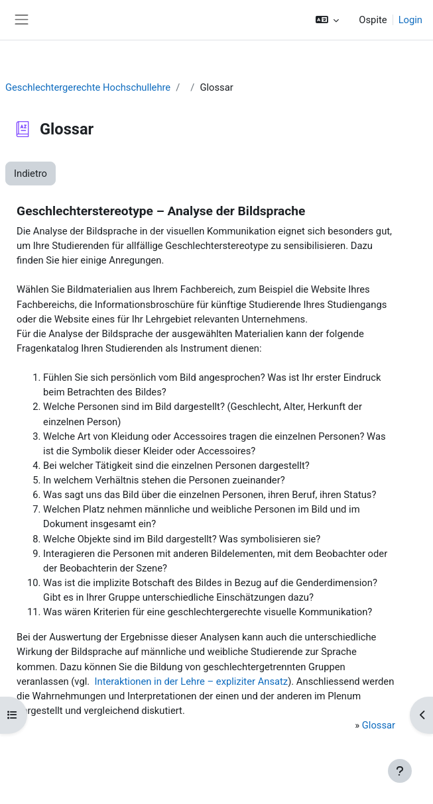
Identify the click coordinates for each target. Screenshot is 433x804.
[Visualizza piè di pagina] (400, 771)
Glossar (378, 725)
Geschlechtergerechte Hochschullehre (87, 87)
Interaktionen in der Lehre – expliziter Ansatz (191, 681)
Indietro (30, 173)
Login (410, 20)
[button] (327, 20)
